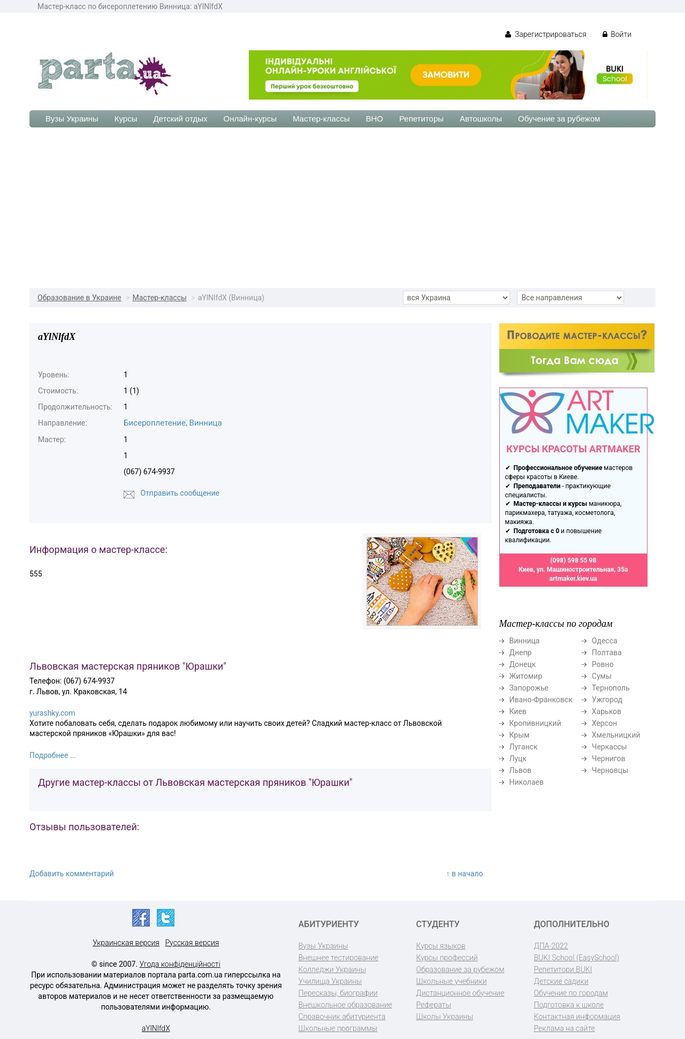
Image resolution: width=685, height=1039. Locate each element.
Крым (519, 735)
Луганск (523, 746)
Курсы (126, 118)
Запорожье (529, 688)
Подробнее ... (52, 755)
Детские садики (561, 981)
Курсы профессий (447, 957)
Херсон (604, 723)
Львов (520, 770)
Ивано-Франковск (541, 699)
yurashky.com (52, 713)
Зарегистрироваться (545, 34)
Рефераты (433, 1004)
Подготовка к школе (569, 1004)
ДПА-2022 (551, 946)
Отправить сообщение (179, 493)
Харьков (606, 711)
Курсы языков (441, 946)
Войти (617, 34)
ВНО (374, 118)
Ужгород (607, 699)
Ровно (603, 664)
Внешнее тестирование (339, 957)
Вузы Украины (71, 118)
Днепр (520, 652)
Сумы (602, 676)
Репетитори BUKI (563, 969)
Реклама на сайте (564, 1028)
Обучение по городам (571, 993)
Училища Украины (330, 981)
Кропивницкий (535, 723)
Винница (524, 640)
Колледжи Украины (332, 969)
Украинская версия (126, 942)
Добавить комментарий (71, 873)
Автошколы (481, 118)
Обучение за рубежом (559, 118)
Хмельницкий (616, 735)
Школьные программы (338, 1028)
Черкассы (609, 746)
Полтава (607, 652)
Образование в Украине (79, 297)
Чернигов (609, 758)
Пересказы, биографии (338, 993)
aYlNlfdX (156, 1028)
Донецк (522, 664)
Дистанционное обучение (460, 993)
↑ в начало (464, 873)
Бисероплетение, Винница (173, 423)
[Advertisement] (342, 208)
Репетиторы (421, 118)
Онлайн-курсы (250, 118)
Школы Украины (444, 1016)
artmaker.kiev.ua (573, 578)
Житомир (526, 676)
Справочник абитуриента (342, 1016)
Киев (518, 711)
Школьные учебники (451, 981)
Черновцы (610, 770)
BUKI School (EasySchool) (576, 957)
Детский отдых (180, 118)
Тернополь (611, 688)
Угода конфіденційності (180, 964)
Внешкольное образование (345, 1004)
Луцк (518, 758)
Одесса (605, 640)
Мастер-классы (321, 118)
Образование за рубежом (460, 969)
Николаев (526, 782)
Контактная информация (577, 1016)
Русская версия (192, 942)
